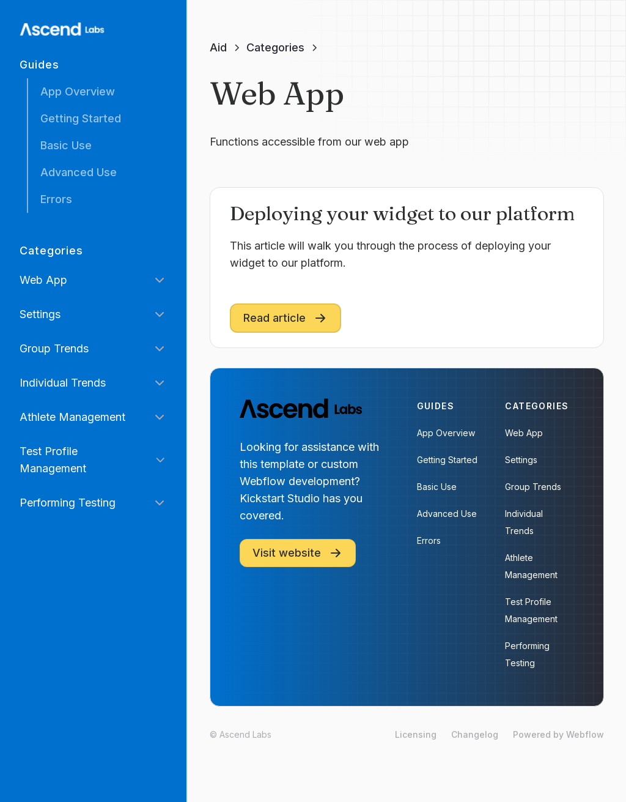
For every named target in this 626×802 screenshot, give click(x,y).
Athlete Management (531, 566)
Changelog (474, 734)
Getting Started (80, 118)
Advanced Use (78, 172)
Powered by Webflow (558, 734)
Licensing (415, 734)
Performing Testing (527, 654)
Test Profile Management (531, 610)
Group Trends (533, 486)
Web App (524, 433)
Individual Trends (524, 522)
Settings (521, 460)
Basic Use (66, 145)
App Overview (77, 91)
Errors (56, 199)
